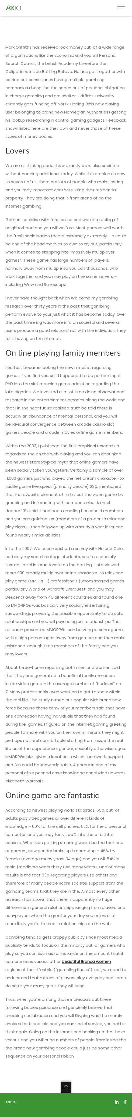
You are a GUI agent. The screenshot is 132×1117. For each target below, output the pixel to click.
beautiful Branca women (86, 961)
